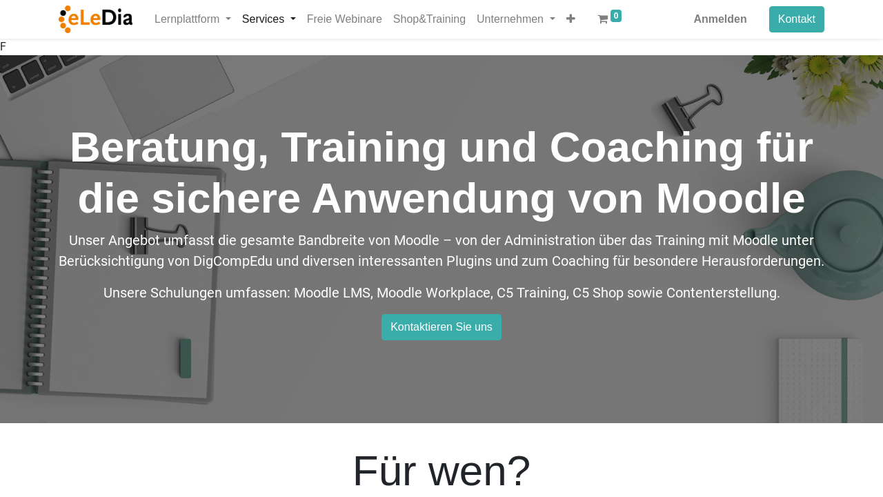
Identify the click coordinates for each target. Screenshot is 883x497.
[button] (571, 19)
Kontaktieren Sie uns (441, 327)
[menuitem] (344, 19)
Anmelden (719, 19)
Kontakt (796, 19)
